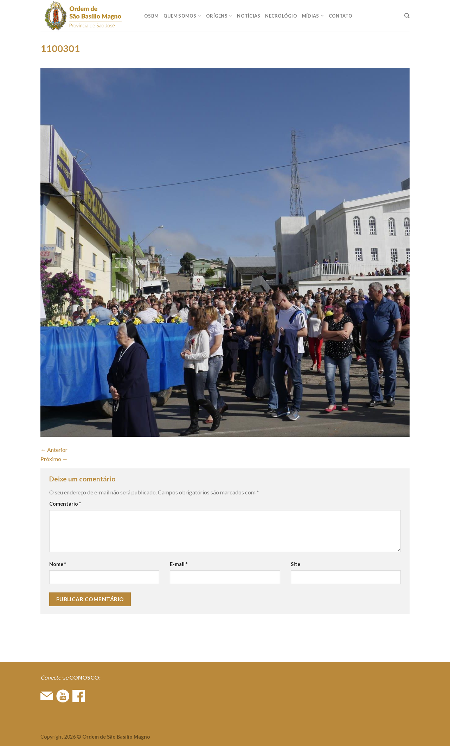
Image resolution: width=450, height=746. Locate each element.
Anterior (54, 449)
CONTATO (341, 16)
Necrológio (281, 16)
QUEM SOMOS (182, 15)
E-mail (178, 564)
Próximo (54, 458)
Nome (57, 564)
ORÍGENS (219, 15)
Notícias (248, 16)
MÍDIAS (313, 15)
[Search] (407, 15)
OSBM (151, 16)
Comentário (65, 504)
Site (295, 564)
